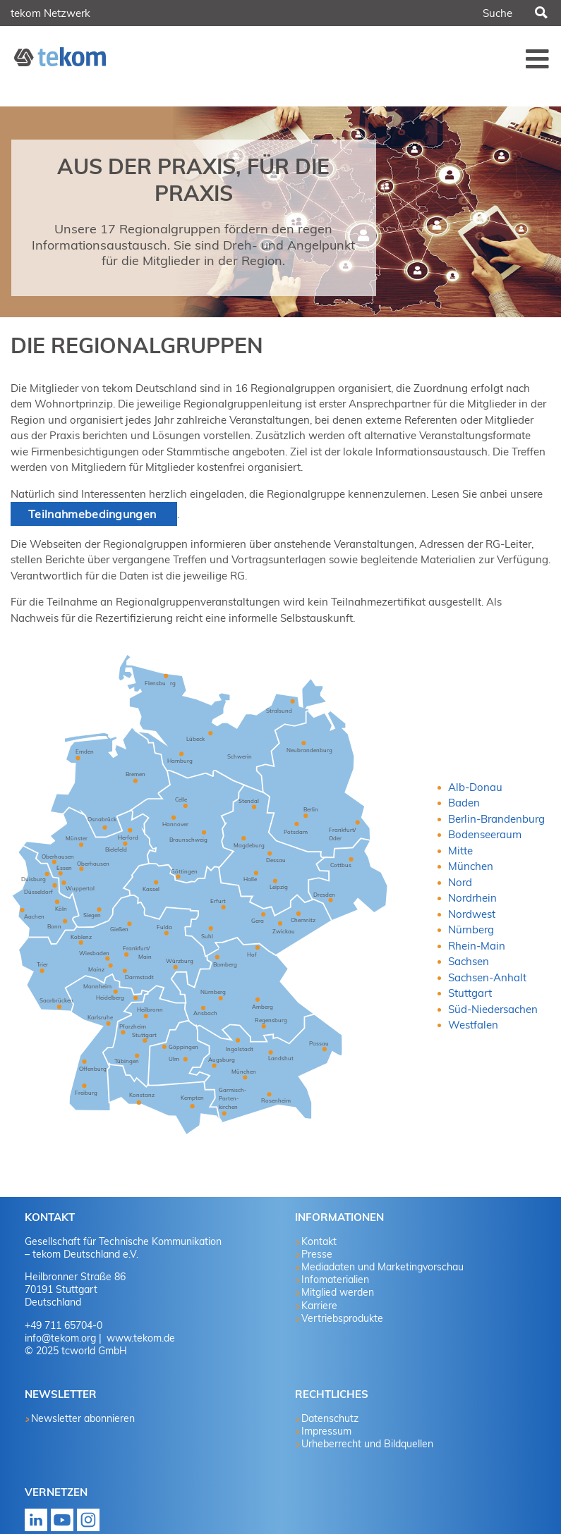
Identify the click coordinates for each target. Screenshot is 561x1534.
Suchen (540, 13)
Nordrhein (472, 897)
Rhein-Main (476, 945)
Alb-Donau (475, 787)
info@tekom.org (60, 1338)
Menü (537, 58)
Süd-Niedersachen (493, 1009)
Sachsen (468, 961)
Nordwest (471, 914)
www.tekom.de (139, 1338)
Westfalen (473, 1024)
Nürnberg (471, 929)
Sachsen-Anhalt (487, 977)
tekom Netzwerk (50, 13)
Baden (464, 802)
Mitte (460, 850)
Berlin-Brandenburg (496, 819)
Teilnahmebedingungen (93, 514)
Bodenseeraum (484, 834)
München (470, 866)
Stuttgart (470, 993)
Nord (460, 882)
